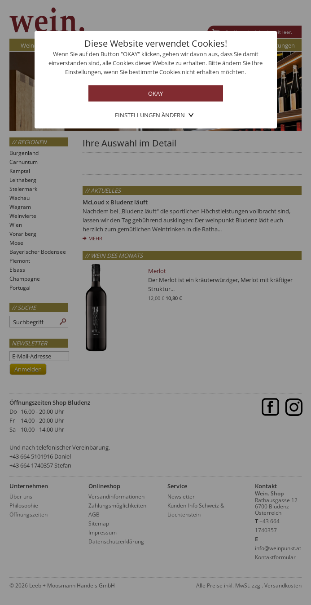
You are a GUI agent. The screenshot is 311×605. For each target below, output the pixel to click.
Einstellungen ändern (150, 115)
